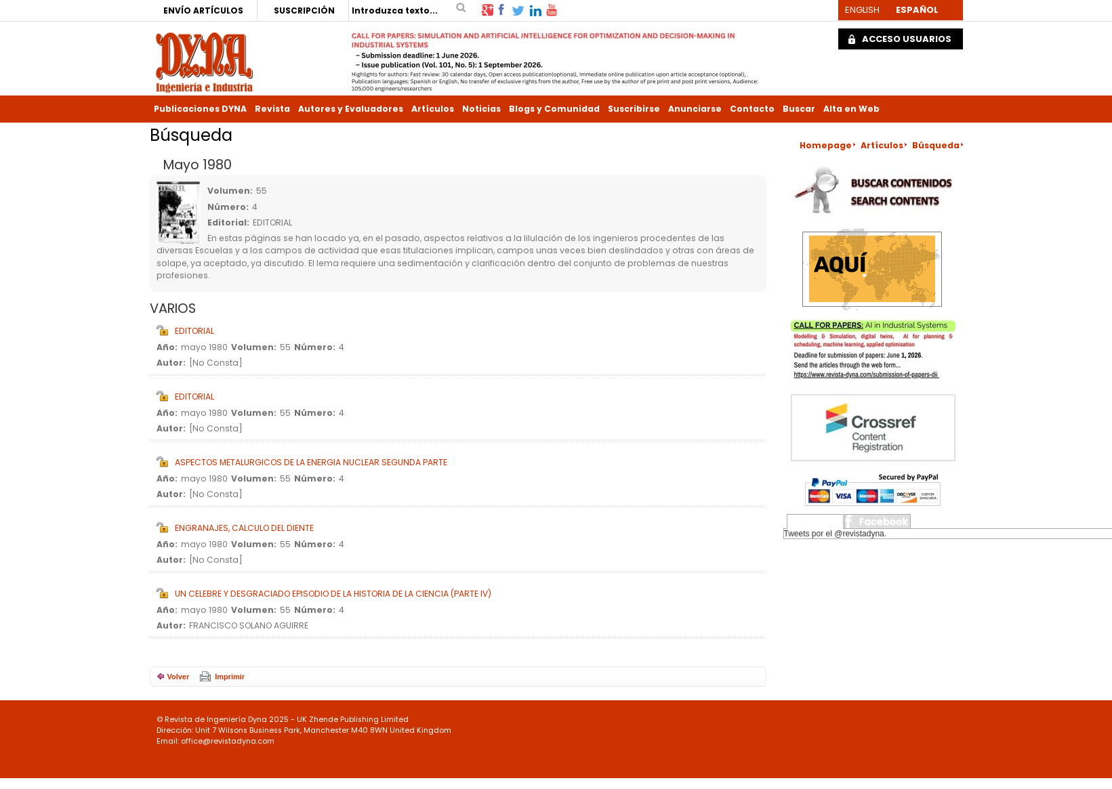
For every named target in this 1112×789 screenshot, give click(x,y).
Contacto (752, 108)
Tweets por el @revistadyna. (835, 533)
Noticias (481, 108)
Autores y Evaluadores (350, 108)
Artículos (432, 108)
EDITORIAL (194, 331)
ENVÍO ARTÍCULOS (203, 10)
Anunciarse (695, 108)
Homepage (826, 145)
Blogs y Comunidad (554, 108)
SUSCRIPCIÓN (304, 10)
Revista (272, 108)
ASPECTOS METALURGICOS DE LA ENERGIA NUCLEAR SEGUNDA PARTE (311, 462)
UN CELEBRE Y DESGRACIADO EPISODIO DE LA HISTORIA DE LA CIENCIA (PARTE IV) (333, 593)
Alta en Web (851, 108)
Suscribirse (634, 108)
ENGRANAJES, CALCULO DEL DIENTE (244, 528)
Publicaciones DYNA (200, 108)
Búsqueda (936, 145)
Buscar (799, 108)
